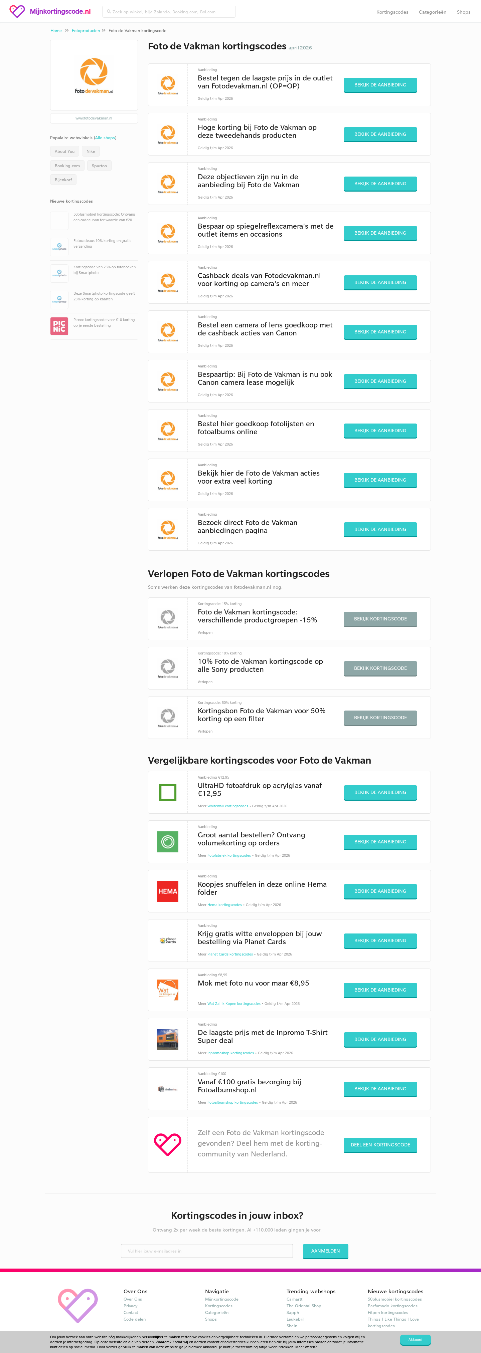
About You (64, 151)
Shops (464, 12)
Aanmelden (325, 1251)
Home (56, 30)
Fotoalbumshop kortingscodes (232, 1102)
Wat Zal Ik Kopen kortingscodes (234, 1003)
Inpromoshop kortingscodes (230, 1053)
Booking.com (67, 165)
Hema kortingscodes (224, 904)
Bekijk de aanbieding (380, 84)
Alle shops (105, 137)
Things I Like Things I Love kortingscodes (393, 1322)
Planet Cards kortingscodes (230, 954)
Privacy (131, 1305)
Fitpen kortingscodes (388, 1312)
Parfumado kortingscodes (393, 1305)
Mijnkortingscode (221, 1299)
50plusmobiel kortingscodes (395, 1299)
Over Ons (133, 1299)
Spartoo (99, 165)
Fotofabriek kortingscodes (229, 855)
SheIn (292, 1325)
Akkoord (416, 1339)
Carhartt (294, 1299)
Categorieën (433, 12)
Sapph (293, 1312)
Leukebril (295, 1319)
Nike (91, 151)
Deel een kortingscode (380, 1144)
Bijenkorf (63, 179)
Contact (131, 1312)
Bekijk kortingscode (380, 618)
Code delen (135, 1319)
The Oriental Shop (304, 1305)
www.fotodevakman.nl (93, 118)
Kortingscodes (392, 12)
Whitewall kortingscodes (227, 806)
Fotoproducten (86, 30)
